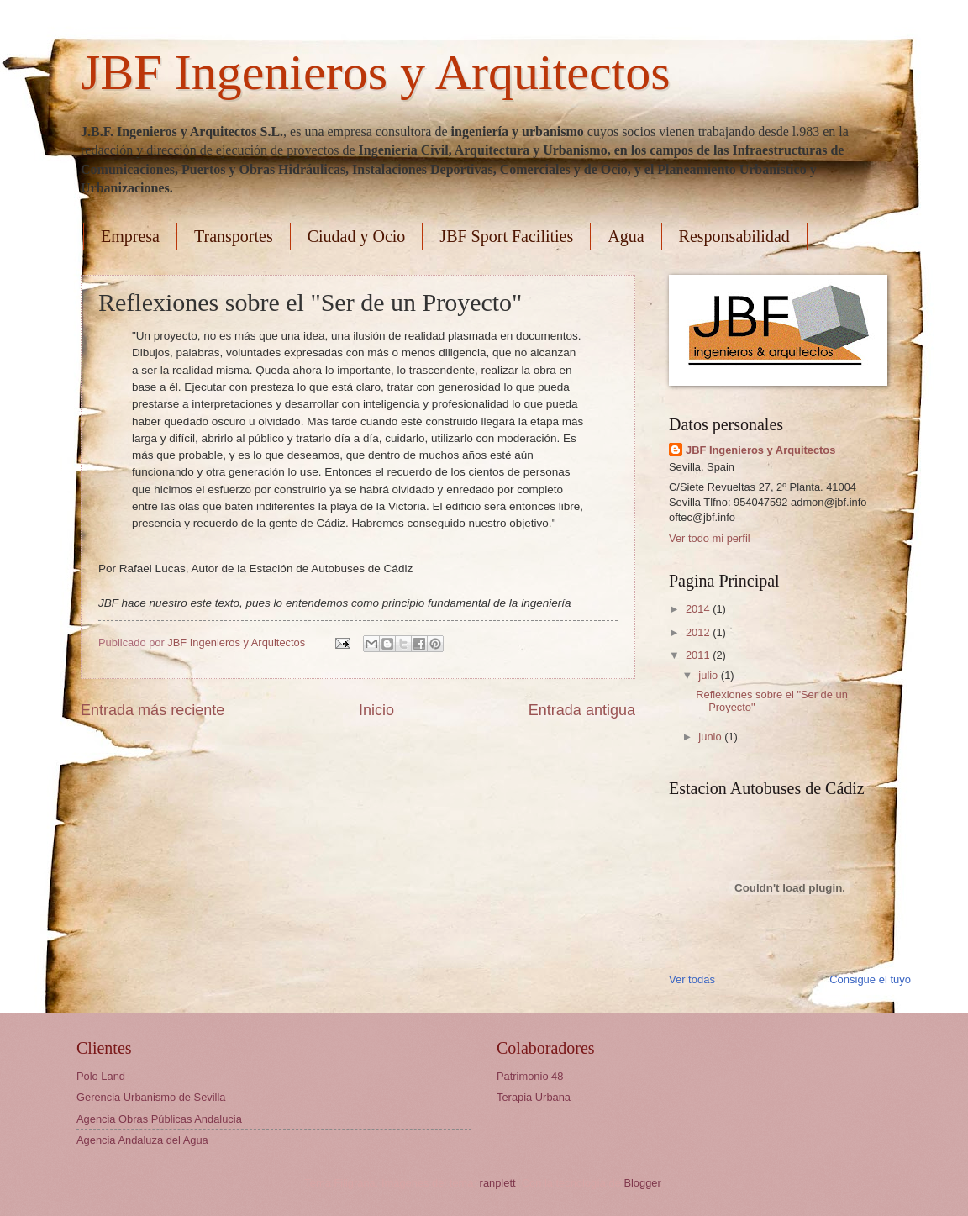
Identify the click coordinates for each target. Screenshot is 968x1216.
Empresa (130, 236)
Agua (626, 236)
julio (709, 675)
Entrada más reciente (152, 710)
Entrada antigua (582, 710)
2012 (699, 632)
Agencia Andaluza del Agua (142, 1140)
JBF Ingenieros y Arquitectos (376, 72)
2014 (699, 609)
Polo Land (100, 1076)
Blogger (641, 1183)
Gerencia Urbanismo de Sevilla (150, 1097)
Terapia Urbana (534, 1097)
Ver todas (692, 979)
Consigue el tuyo (870, 979)
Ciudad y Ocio (357, 236)
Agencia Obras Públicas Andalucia (159, 1119)
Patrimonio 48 (530, 1076)
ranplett (498, 1183)
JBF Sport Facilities (506, 236)
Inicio (376, 710)
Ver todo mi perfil (709, 538)
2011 (699, 655)
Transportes (233, 236)
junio (711, 736)
